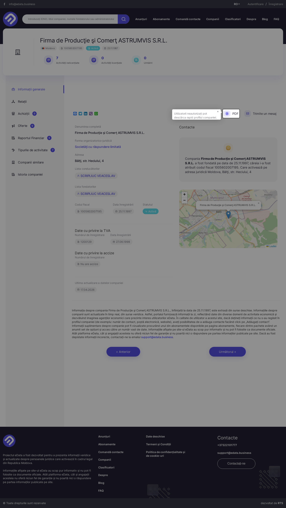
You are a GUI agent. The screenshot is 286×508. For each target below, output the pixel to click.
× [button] (218, 111)
